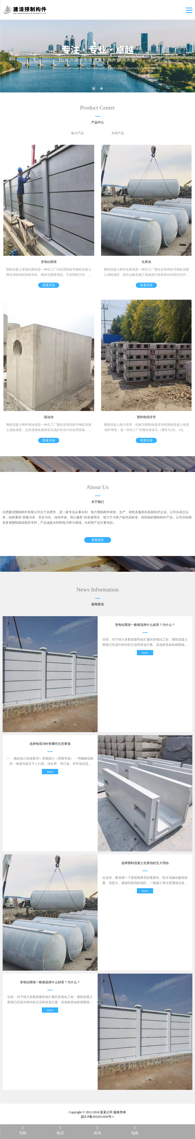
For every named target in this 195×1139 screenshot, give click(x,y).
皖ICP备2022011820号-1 (97, 1117)
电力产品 (77, 133)
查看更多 (97, 540)
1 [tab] (93, 88)
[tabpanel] (97, 56)
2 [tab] (101, 88)
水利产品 (117, 133)
